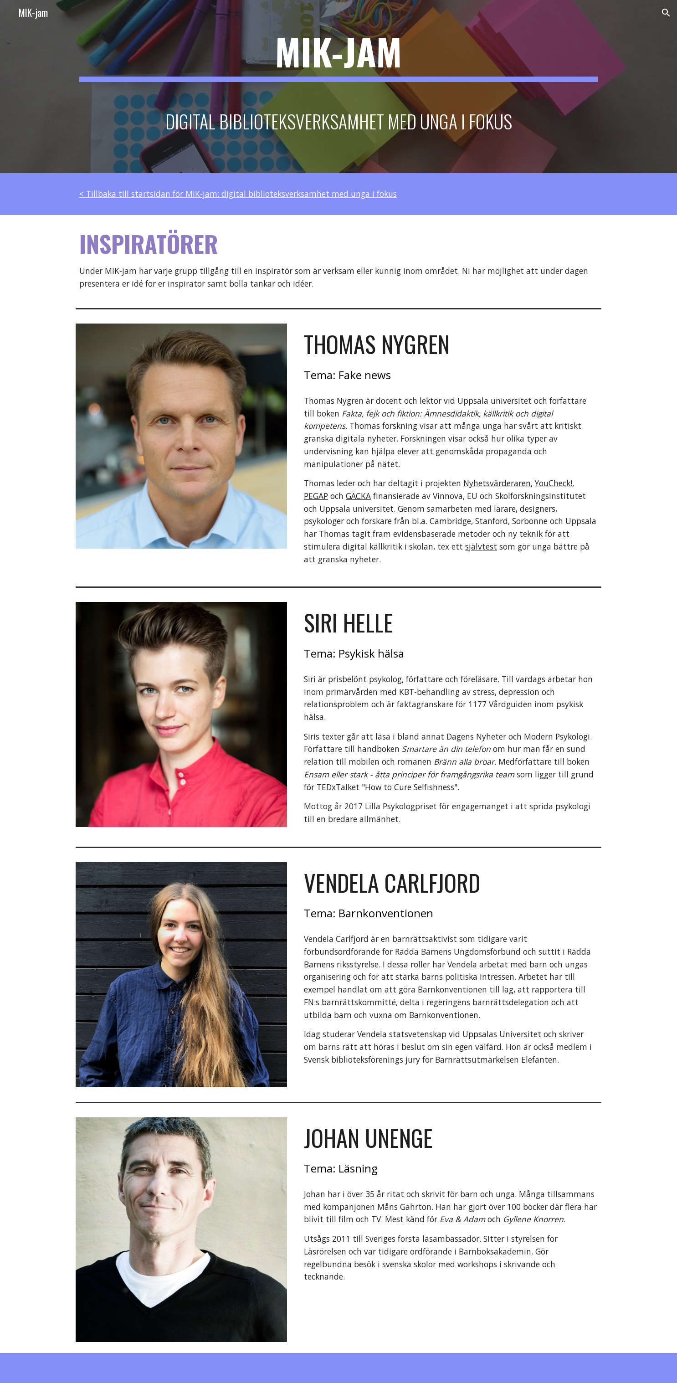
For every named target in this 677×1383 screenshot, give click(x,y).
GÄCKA (358, 495)
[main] (338, 87)
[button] (666, 13)
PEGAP (316, 495)
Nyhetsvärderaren (497, 483)
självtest (481, 546)
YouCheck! (553, 483)
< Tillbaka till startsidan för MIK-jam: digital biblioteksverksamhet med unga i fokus (238, 193)
